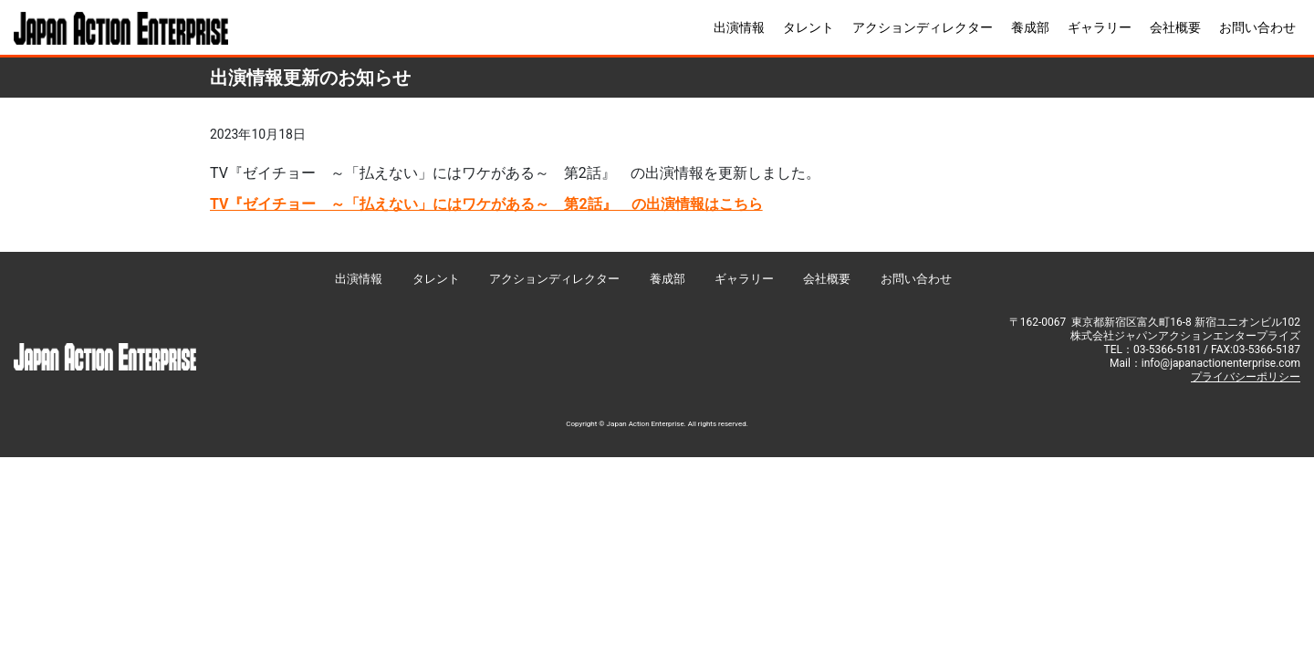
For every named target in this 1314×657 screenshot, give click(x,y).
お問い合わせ (1257, 27)
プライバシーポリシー (1245, 376)
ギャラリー (1100, 27)
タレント (808, 27)
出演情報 (739, 27)
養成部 (1030, 27)
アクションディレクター (922, 27)
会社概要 (1175, 27)
